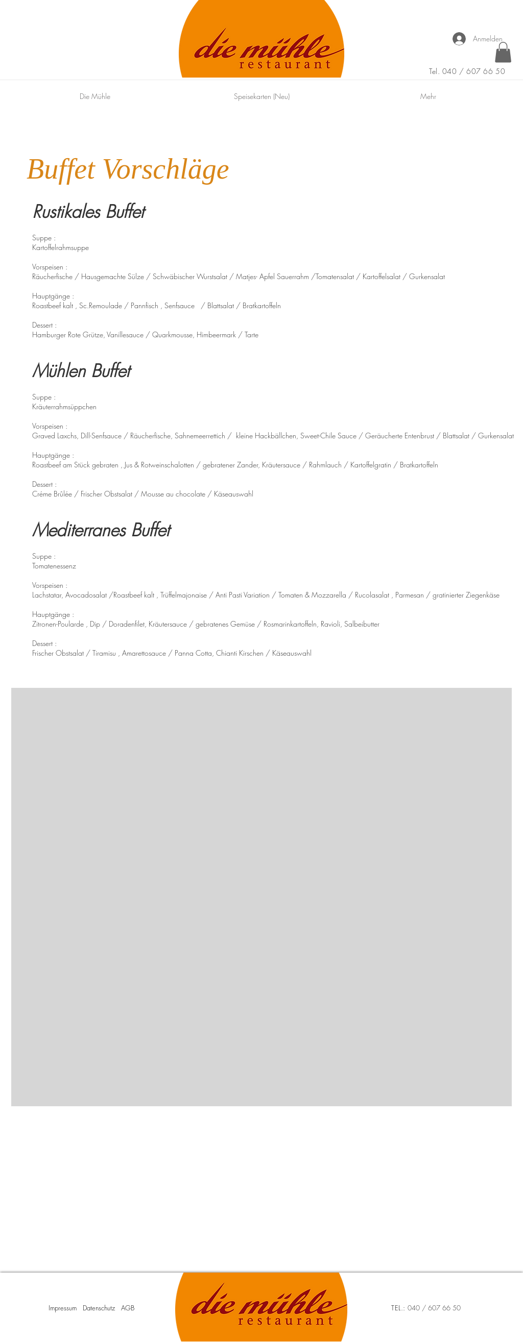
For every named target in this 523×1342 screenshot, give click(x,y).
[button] (503, 52)
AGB (127, 1307)
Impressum (63, 1307)
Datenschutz (99, 1307)
